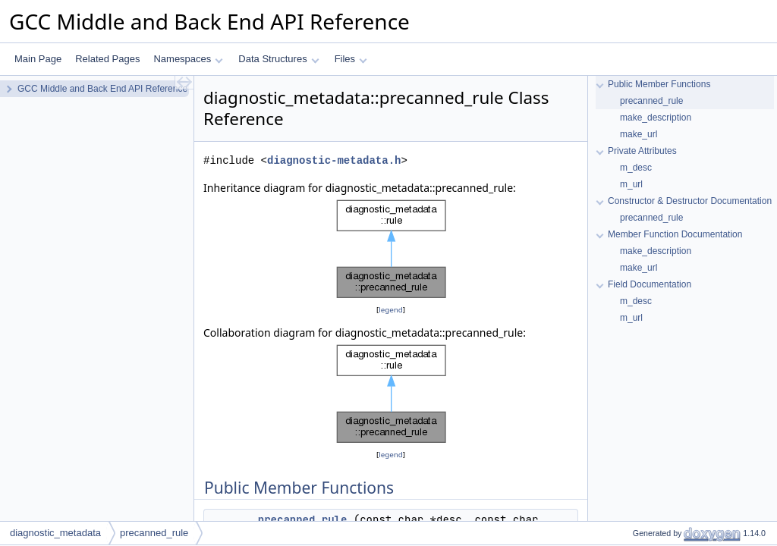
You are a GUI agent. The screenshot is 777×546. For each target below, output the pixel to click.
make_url (638, 134)
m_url (631, 184)
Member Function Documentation (675, 234)
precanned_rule (303, 519)
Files (351, 58)
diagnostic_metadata (55, 532)
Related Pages (107, 58)
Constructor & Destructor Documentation (690, 201)
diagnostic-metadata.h (334, 160)
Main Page (37, 58)
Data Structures (278, 58)
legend (391, 310)
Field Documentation (649, 284)
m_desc (636, 167)
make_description (655, 117)
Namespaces (187, 58)
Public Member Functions (659, 84)
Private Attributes (642, 151)
